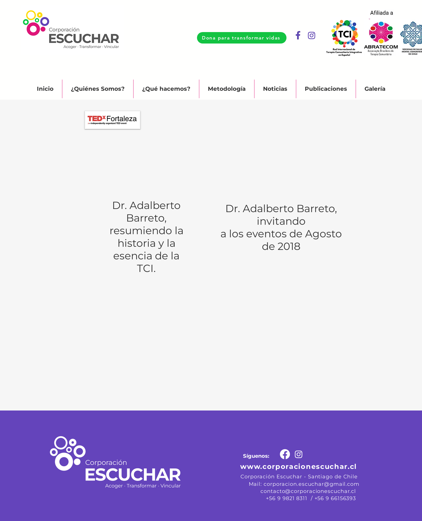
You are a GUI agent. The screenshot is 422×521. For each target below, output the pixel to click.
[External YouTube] (146, 146)
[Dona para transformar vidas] (241, 38)
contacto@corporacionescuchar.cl (308, 491)
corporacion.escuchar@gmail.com (311, 484)
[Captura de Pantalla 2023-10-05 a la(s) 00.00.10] (312, 36)
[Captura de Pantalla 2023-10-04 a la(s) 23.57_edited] (298, 36)
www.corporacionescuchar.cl (298, 466)
